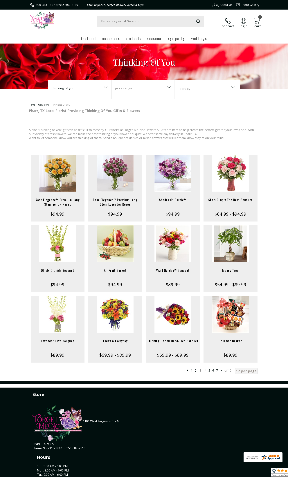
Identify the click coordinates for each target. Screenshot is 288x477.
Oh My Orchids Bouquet (57, 267)
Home (32, 101)
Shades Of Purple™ (172, 197)
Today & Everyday (115, 338)
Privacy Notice (201, 473)
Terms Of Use (179, 473)
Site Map (249, 473)
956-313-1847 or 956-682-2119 (57, 5)
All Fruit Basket (115, 267)
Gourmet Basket (230, 338)
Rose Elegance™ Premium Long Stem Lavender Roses (115, 199)
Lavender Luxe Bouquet (57, 338)
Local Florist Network (227, 473)
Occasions (44, 101)
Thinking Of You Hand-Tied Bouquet (173, 338)
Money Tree (230, 267)
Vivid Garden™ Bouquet (173, 267)
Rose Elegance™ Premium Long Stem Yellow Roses (57, 199)
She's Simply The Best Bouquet (230, 197)
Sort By (185, 86)
